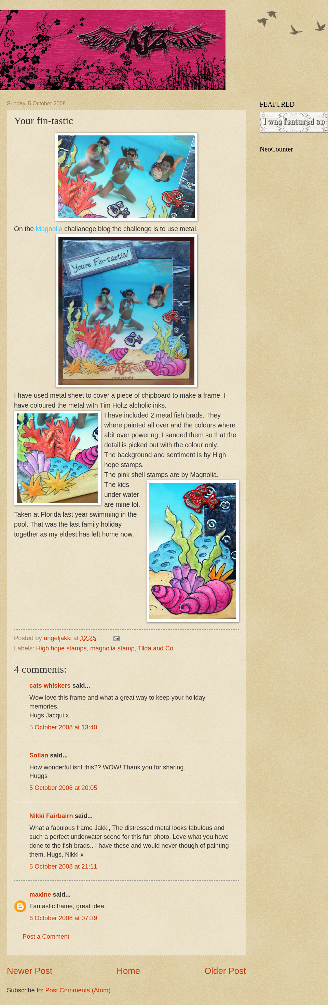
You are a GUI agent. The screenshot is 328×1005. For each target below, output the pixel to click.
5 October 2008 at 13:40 (63, 727)
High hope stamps (61, 648)
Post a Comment (46, 936)
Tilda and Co (156, 648)
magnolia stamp (112, 648)
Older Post (225, 971)
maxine (40, 894)
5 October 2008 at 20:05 (63, 787)
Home (128, 971)
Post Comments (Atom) (77, 990)
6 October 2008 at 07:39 (63, 918)
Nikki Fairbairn (51, 815)
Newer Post (29, 971)
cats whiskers (50, 685)
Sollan (38, 755)
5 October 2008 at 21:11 (63, 866)
